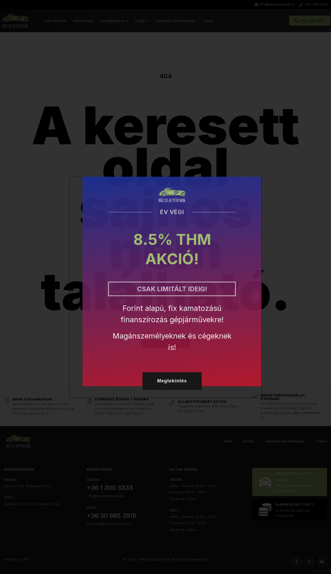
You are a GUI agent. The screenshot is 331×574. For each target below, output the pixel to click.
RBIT (27, 559)
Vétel (228, 441)
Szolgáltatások (114, 21)
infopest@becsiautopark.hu (109, 524)
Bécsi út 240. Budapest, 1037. (27, 486)
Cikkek (207, 21)
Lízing (141, 21)
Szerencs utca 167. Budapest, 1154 (31, 504)
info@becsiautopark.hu (105, 496)
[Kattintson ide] (291, 509)
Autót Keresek (54, 21)
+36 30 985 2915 (111, 515)
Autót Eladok (83, 21)
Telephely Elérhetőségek (175, 21)
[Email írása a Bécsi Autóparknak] (274, 4)
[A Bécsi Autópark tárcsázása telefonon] (313, 4)
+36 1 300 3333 (110, 487)
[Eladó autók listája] (291, 481)
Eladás (248, 441)
